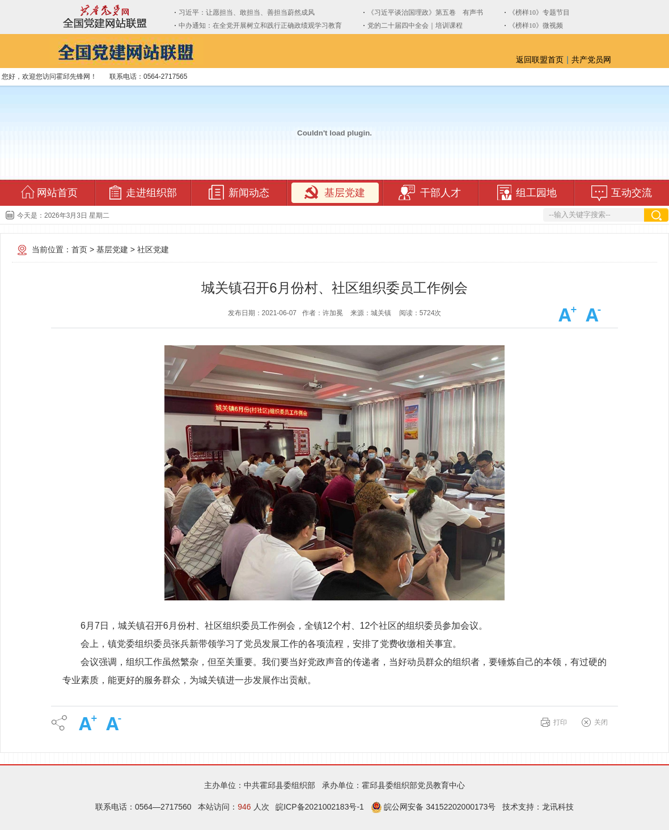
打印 (560, 722)
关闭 (601, 722)
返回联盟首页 (540, 59)
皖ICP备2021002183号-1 (320, 806)
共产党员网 (591, 59)
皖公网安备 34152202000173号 (433, 806)
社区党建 (153, 249)
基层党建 (112, 249)
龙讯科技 (558, 806)
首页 (79, 249)
